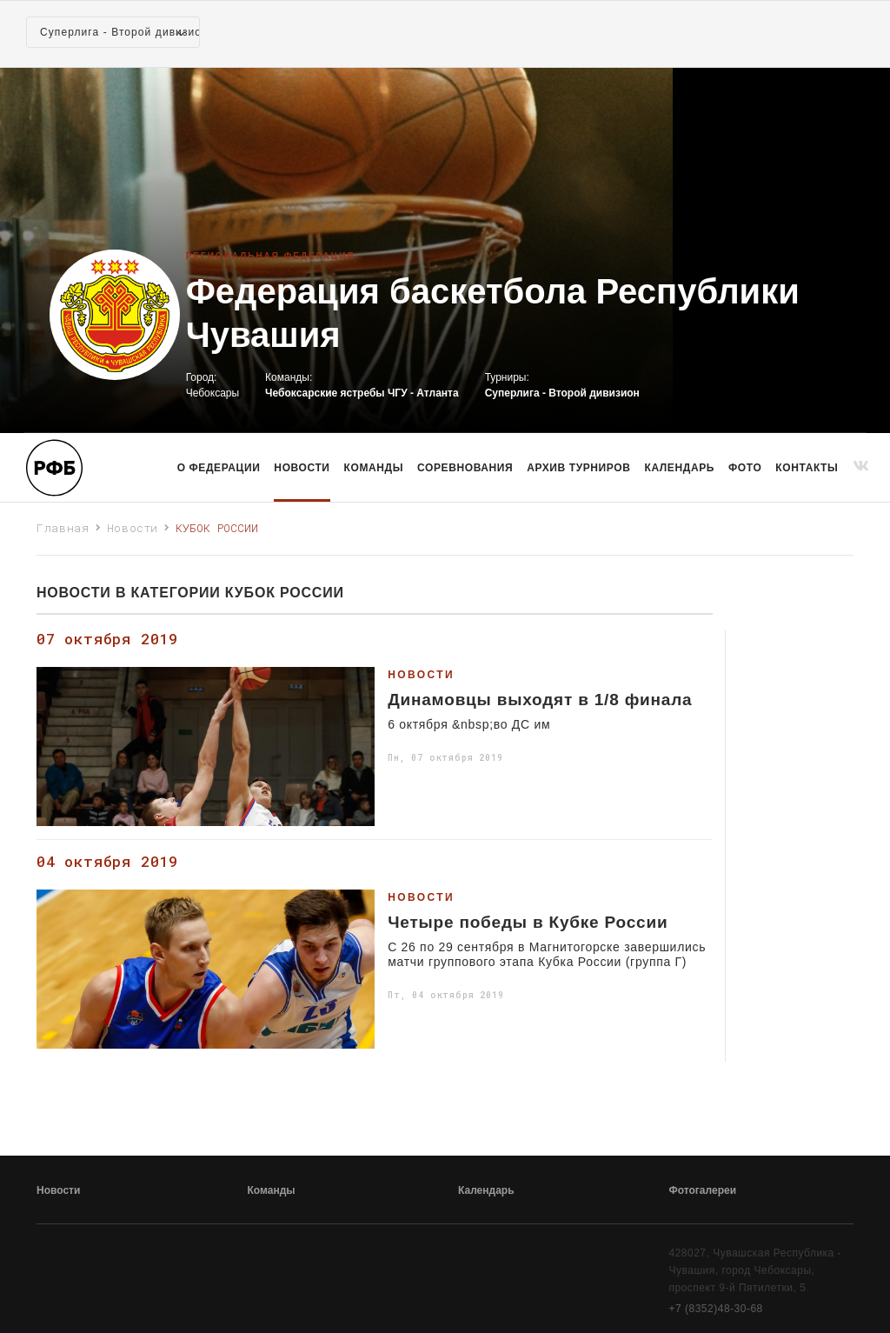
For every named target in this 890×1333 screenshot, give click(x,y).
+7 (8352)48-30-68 (716, 1309)
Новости (301, 468)
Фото (744, 468)
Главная (63, 528)
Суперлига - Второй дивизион (562, 393)
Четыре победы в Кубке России (528, 922)
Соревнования (465, 468)
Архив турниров (578, 468)
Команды (272, 1190)
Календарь (679, 468)
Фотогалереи (703, 1190)
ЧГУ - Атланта (423, 393)
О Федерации (219, 468)
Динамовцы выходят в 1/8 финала (540, 700)
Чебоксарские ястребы (324, 393)
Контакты (806, 468)
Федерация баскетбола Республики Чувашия (493, 313)
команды (373, 468)
